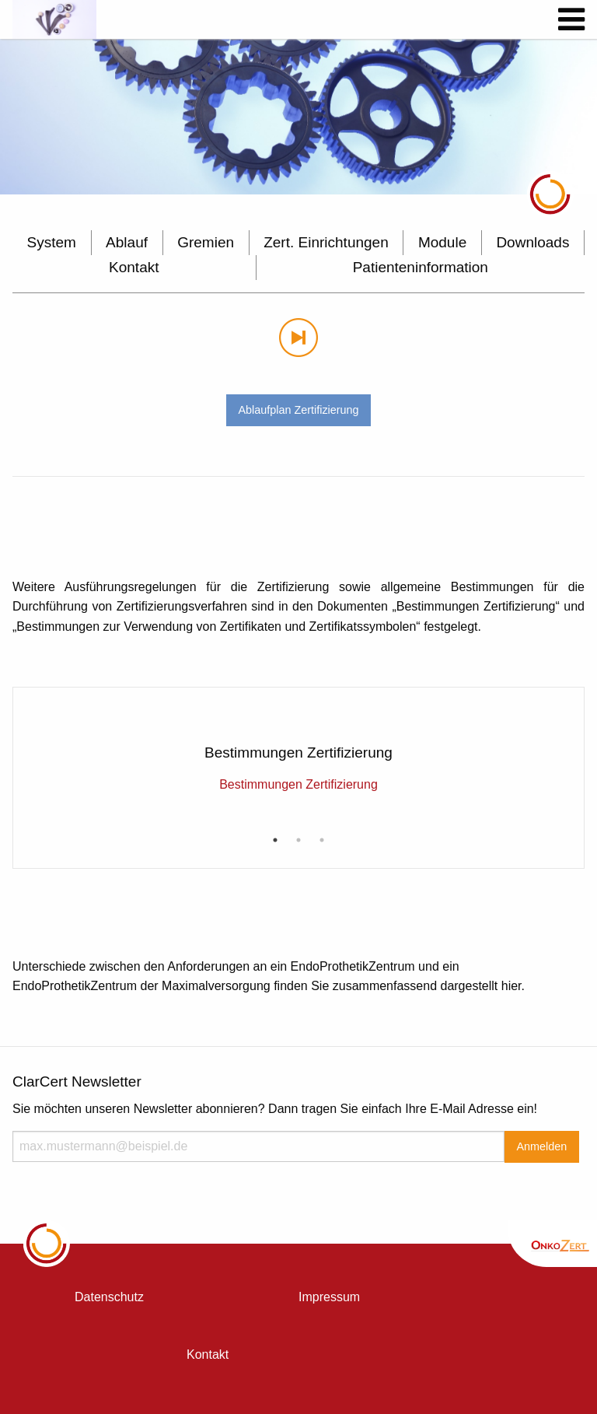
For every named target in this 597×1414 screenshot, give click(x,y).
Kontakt (134, 267)
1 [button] (275, 840)
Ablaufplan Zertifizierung (298, 410)
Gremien (205, 242)
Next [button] (567, 726)
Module (442, 242)
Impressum (329, 1297)
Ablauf (127, 242)
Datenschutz (109, 1297)
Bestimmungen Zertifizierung (298, 784)
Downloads (532, 242)
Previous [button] (29, 726)
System (51, 242)
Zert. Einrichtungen (326, 242)
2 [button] (298, 840)
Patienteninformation (420, 267)
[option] (298, 116)
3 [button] (322, 840)
